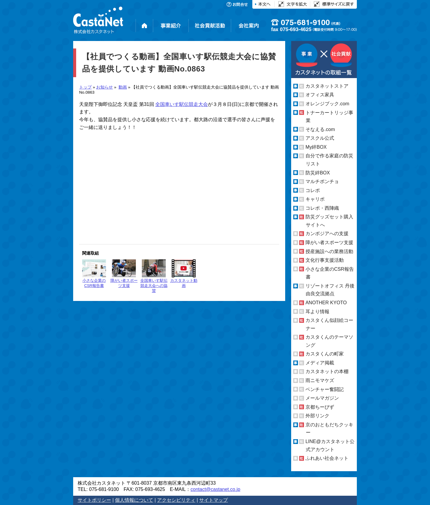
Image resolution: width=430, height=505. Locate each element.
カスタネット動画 (183, 273)
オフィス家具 (319, 94)
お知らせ (104, 87)
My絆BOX (316, 147)
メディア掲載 (319, 362)
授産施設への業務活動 (329, 251)
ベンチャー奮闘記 (324, 389)
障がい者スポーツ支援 (124, 273)
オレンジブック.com (327, 103)
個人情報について (134, 500)
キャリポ (315, 199)
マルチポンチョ (322, 181)
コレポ (312, 190)
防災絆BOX (317, 172)
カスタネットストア (326, 86)
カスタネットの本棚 (326, 371)
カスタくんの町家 (324, 353)
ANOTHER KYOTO (326, 302)
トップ (85, 87)
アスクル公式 (319, 138)
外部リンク (317, 415)
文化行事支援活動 (324, 260)
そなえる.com (320, 129)
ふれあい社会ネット (326, 458)
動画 (123, 87)
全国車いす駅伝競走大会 (181, 104)
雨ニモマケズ (319, 380)
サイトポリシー (94, 500)
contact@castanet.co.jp (215, 489)
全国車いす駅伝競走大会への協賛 (154, 276)
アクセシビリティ (176, 500)
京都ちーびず (319, 407)
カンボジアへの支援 (326, 233)
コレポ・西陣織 (322, 208)
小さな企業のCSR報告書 (94, 273)
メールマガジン (322, 398)
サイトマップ (213, 500)
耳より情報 (317, 311)
